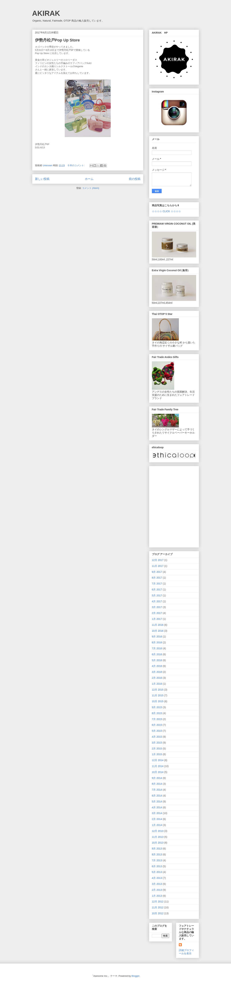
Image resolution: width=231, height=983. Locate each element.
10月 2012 (158, 913)
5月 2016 (157, 660)
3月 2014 (157, 813)
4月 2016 (157, 666)
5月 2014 (157, 801)
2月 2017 (157, 613)
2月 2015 (157, 748)
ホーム (89, 178)
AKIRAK (46, 13)
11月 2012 (158, 907)
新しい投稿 (42, 178)
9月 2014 (157, 778)
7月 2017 (157, 583)
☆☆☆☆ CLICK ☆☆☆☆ (166, 211)
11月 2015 (158, 695)
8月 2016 (157, 642)
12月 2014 (158, 760)
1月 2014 (157, 825)
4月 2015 (157, 736)
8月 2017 (157, 577)
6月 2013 (157, 866)
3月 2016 (157, 671)
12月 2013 (158, 831)
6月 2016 (157, 654)
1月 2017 (157, 619)
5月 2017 (157, 595)
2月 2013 (157, 889)
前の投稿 (134, 178)
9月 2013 (157, 848)
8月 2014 (157, 783)
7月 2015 (157, 719)
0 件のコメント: (76, 165)
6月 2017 (157, 589)
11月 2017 (158, 566)
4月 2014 (157, 807)
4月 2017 (157, 601)
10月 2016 (158, 630)
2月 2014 (157, 819)
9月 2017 (157, 571)
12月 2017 (158, 560)
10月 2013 (158, 842)
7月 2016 (157, 648)
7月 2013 (157, 860)
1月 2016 (157, 683)
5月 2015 (157, 730)
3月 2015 (157, 742)
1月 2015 (157, 754)
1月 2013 (157, 895)
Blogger (135, 976)
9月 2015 (157, 707)
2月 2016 (157, 677)
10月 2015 (158, 701)
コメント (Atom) (90, 188)
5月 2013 (157, 872)
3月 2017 (157, 607)
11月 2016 (158, 624)
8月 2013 (157, 854)
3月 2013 (157, 883)
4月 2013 (157, 878)
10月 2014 (158, 772)
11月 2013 (158, 836)
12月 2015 (158, 689)
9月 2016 (157, 636)
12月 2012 (158, 901)
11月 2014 (158, 766)
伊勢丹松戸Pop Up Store (57, 40)
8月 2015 (157, 713)
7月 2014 (157, 789)
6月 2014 (157, 795)
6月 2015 (157, 724)
